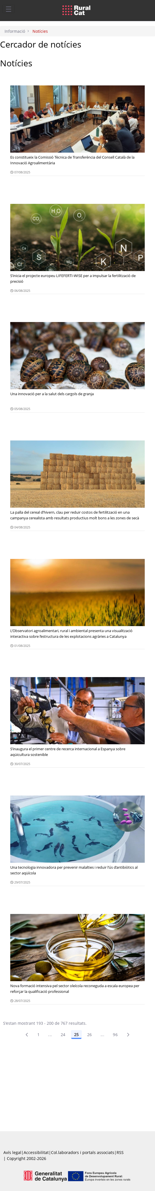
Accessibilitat (36, 1152)
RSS (120, 1152)
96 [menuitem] (115, 1034)
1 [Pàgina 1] (38, 1034)
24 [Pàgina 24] (63, 1034)
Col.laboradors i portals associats (82, 1152)
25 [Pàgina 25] (76, 1034)
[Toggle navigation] (8, 9)
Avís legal (12, 1152)
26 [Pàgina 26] (89, 1034)
